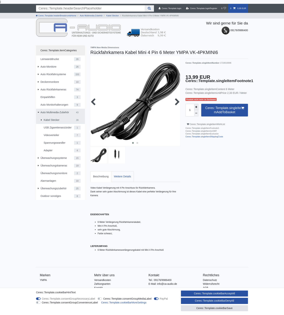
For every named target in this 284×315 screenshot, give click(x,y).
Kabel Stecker (112, 15)
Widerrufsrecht (211, 283)
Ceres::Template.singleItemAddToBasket (224, 110)
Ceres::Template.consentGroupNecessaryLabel (68, 298)
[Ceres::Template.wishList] (223, 8)
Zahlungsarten (102, 283)
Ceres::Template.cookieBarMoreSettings (124, 302)
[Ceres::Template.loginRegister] (201, 8)
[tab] (100, 176)
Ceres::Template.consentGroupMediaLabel (127, 298)
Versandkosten (102, 280)
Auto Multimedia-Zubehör (91, 15)
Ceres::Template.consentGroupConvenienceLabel (70, 302)
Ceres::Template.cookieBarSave (214, 308)
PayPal (164, 298)
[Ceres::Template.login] (170, 8)
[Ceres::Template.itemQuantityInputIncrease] (196, 107)
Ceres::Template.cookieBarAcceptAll (214, 293)
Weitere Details (122, 176)
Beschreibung (101, 176)
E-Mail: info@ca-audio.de (163, 283)
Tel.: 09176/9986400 (160, 280)
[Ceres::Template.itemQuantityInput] (189, 110)
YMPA (43, 280)
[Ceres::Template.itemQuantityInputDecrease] (196, 113)
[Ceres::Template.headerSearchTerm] (90, 8)
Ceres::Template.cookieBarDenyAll (214, 300)
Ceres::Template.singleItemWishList (206, 124)
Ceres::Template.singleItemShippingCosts (204, 136)
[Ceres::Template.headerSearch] (149, 8)
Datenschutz (210, 280)
